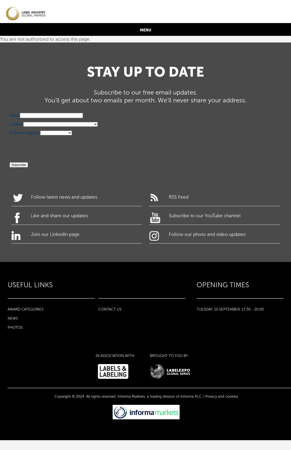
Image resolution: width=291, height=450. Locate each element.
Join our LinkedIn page (55, 234)
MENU (145, 30)
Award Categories (25, 309)
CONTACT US (109, 309)
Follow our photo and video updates (207, 234)
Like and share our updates (59, 215)
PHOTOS (15, 327)
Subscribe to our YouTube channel (205, 215)
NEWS (13, 318)
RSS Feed (178, 197)
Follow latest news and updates (64, 197)
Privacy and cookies (221, 396)
